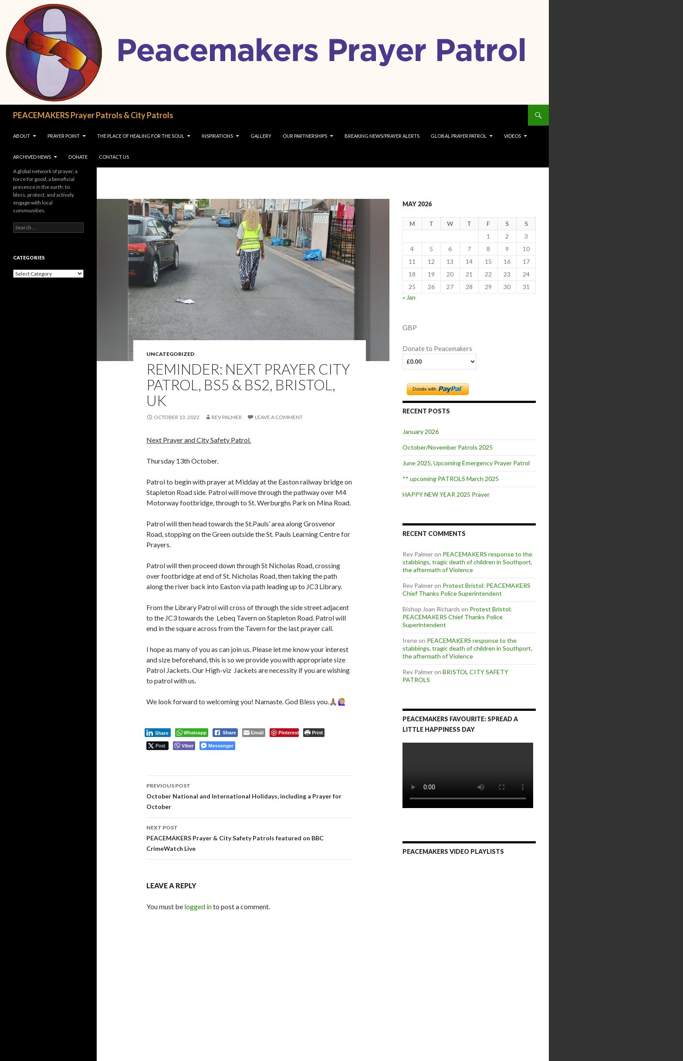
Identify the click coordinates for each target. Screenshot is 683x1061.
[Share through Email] (253, 732)
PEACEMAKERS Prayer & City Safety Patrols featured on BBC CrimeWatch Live (249, 837)
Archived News (32, 157)
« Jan (409, 297)
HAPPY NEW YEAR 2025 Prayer (446, 494)
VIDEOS (512, 136)
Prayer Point (63, 136)
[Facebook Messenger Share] (217, 745)
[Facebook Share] (225, 732)
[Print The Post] (314, 732)
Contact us (114, 157)
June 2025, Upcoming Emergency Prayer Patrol (466, 463)
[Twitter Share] (157, 745)
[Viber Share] (184, 745)
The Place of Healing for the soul (140, 136)
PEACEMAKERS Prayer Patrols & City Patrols (93, 115)
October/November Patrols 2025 (447, 447)
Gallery (260, 136)
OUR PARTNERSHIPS (305, 136)
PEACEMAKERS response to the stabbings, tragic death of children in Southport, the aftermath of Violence (467, 561)
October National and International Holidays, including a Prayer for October (249, 795)
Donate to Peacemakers (437, 348)
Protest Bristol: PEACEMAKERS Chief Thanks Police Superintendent (466, 589)
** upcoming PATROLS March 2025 (450, 478)
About (21, 136)
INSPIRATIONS (217, 136)
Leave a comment (279, 417)
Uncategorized (170, 354)
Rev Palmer (227, 417)
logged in (198, 906)
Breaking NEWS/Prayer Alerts (382, 136)
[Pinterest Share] (284, 732)
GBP (409, 327)
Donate (78, 157)
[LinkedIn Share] (158, 732)
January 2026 (420, 431)
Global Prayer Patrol (459, 136)
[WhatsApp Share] (192, 732)
